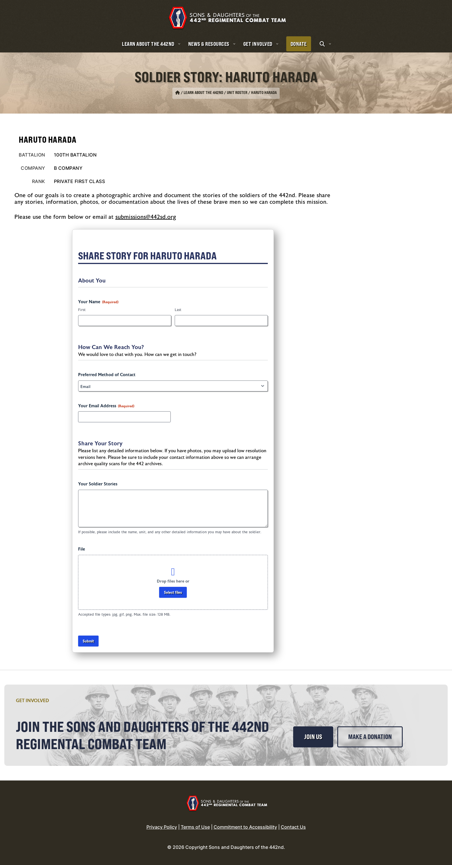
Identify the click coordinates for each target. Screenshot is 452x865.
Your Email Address (106, 406)
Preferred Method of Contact (106, 374)
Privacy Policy (161, 827)
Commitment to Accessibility (245, 827)
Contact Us (293, 827)
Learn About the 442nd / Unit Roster (215, 93)
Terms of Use (195, 827)
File (81, 549)
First (82, 310)
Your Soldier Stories (97, 484)
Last (178, 310)
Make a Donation (370, 736)
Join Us (313, 736)
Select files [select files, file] (173, 592)
